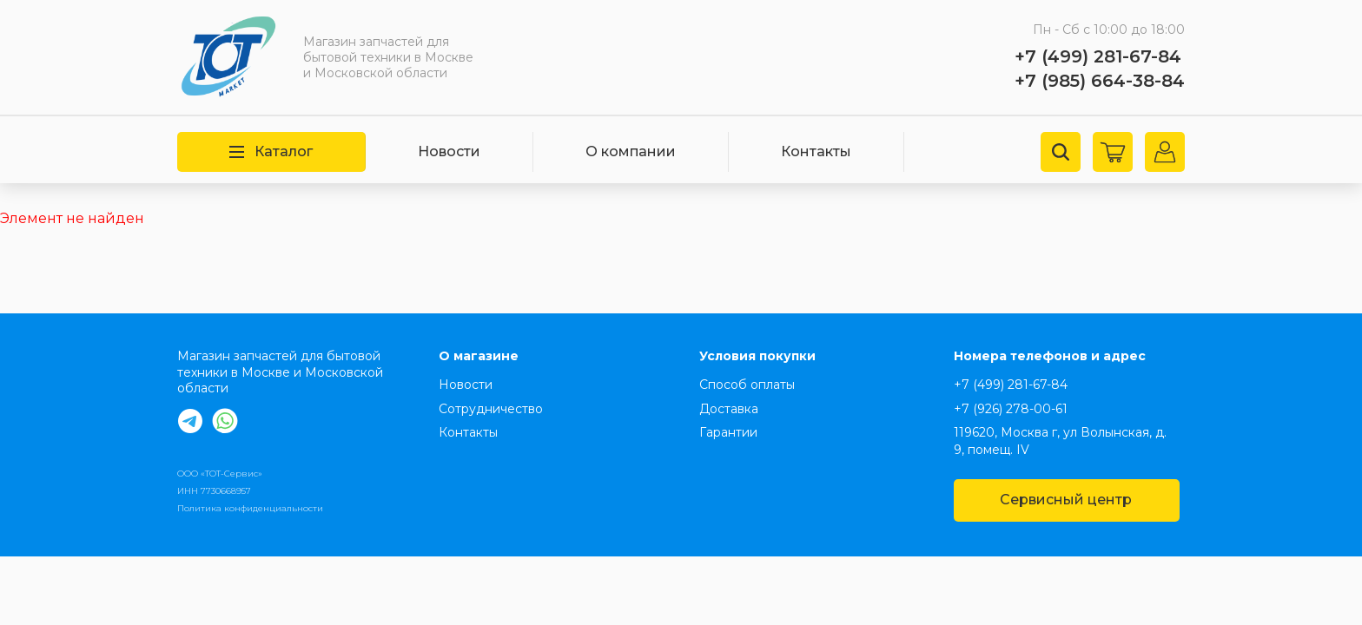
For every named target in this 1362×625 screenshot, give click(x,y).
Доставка (728, 409)
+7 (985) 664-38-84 (1100, 80)
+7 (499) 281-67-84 (1098, 56)
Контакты (816, 151)
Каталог (271, 151)
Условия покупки (757, 356)
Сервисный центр (1066, 499)
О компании (630, 151)
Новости (449, 151)
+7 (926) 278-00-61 (1011, 409)
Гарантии (728, 432)
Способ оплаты (747, 384)
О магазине (479, 356)
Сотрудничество (491, 409)
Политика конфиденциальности (250, 508)
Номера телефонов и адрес (1050, 356)
